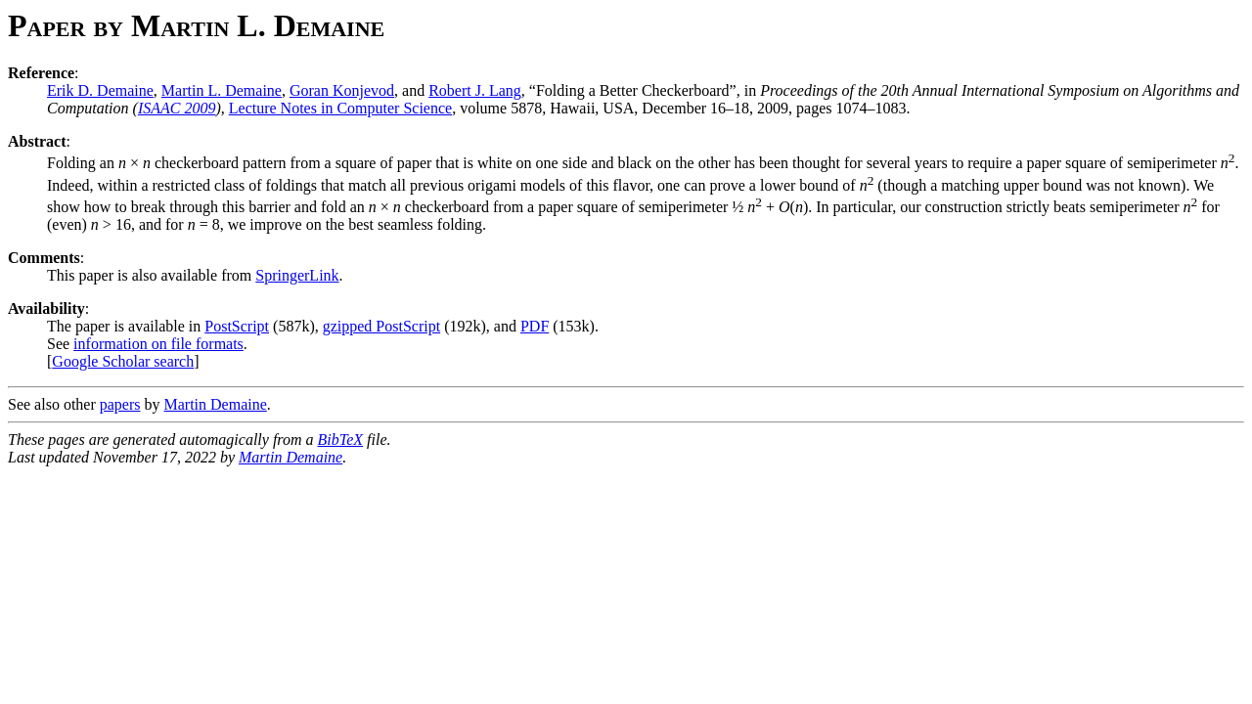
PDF (534, 326)
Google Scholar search (123, 361)
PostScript (236, 326)
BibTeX (341, 439)
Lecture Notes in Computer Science (340, 108)
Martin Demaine (215, 404)
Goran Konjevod (342, 90)
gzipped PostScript (381, 326)
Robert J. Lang (474, 90)
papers (120, 404)
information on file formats (158, 343)
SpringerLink (296, 275)
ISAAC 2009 (177, 108)
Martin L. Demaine (221, 90)
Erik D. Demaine (100, 90)
